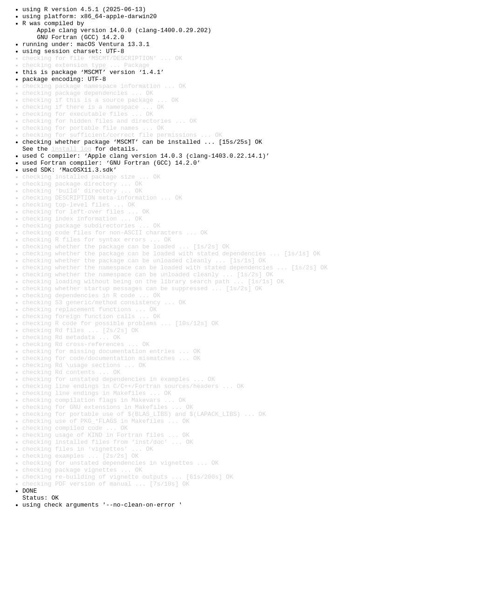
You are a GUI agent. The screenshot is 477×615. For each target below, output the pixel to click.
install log (71, 178)
